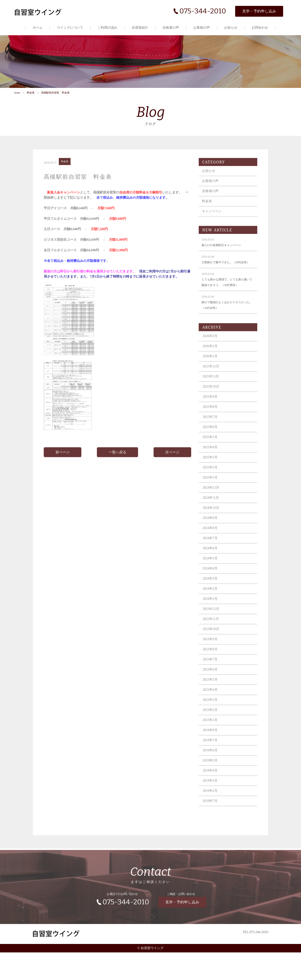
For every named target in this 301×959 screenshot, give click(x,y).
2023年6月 (212, 680)
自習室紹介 (140, 27)
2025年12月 (213, 377)
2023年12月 (213, 619)
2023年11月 (213, 629)
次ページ (172, 463)
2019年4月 (212, 781)
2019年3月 (212, 791)
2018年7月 (212, 811)
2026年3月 (212, 346)
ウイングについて (70, 27)
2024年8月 (212, 538)
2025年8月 (212, 417)
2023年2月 (212, 720)
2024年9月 (212, 528)
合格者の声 (171, 27)
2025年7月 (212, 427)
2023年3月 (212, 710)
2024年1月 (212, 609)
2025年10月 (213, 397)
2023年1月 (212, 730)
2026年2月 (212, 356)
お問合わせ (260, 27)
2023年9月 (212, 649)
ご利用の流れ (108, 27)
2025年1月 (212, 488)
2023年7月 (212, 670)
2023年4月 (212, 700)
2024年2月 (212, 599)
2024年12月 (213, 498)
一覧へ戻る (118, 463)
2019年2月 (212, 801)
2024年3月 (212, 589)
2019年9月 (212, 740)
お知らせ (231, 27)
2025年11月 (213, 387)
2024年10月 (213, 518)
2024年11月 (213, 508)
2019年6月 (212, 761)
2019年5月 (212, 771)
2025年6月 (212, 437)
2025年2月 (212, 478)
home (17, 98)
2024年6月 (212, 558)
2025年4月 (212, 457)
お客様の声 (202, 27)
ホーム (38, 27)
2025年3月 (212, 468)
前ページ (64, 463)
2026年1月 (212, 366)
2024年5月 (212, 569)
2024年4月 (212, 579)
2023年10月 (213, 639)
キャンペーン (214, 221)
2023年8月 (212, 660)
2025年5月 (212, 447)
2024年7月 (212, 548)
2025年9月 (212, 407)
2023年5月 (212, 690)
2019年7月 (212, 750)
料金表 (30, 98)
